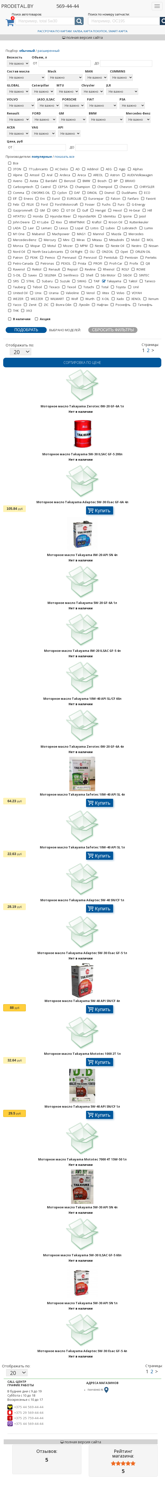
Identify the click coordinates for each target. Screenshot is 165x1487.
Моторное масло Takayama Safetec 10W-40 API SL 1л (82, 847)
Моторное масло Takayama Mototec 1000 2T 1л (82, 1054)
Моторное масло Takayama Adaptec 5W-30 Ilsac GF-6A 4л (82, 502)
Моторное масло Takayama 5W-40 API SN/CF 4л (82, 1001)
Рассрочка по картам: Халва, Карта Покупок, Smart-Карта (82, 31)
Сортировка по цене (82, 362)
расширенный (49, 51)
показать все (65, 157)
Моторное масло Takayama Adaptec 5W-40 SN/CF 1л (82, 900)
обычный (27, 51)
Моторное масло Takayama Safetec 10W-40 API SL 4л (82, 794)
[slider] (123, 1463)
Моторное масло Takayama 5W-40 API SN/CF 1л (82, 1106)
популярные (42, 157)
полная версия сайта (82, 37)
